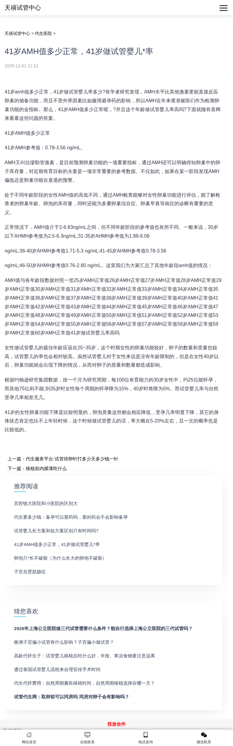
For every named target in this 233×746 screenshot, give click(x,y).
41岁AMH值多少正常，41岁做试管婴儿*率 (57, 544)
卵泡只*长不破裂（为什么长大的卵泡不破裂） (60, 558)
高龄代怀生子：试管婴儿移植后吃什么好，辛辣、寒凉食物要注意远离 (84, 655)
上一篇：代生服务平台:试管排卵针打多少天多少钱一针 (63, 458)
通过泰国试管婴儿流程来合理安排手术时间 (57, 669)
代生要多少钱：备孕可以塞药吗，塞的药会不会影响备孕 (71, 517)
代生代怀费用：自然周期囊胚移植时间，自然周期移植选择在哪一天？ (84, 683)
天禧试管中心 (23, 7)
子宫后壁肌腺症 (30, 571)
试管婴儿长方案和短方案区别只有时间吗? (56, 530)
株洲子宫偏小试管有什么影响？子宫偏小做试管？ (64, 642)
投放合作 (116, 724)
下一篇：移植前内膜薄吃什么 (37, 468)
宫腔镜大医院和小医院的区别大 (46, 503)
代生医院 (43, 33)
